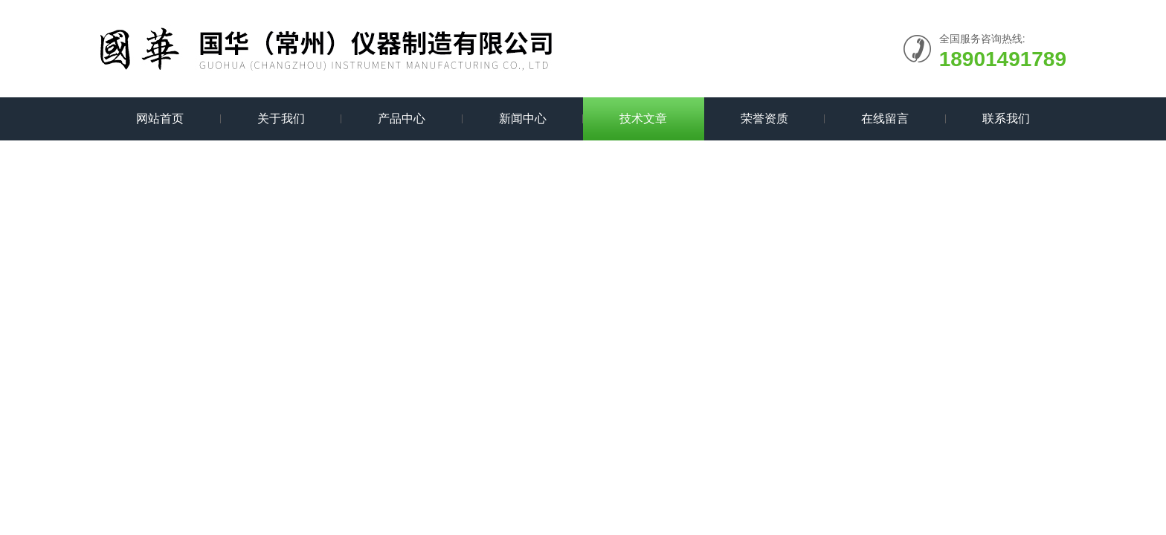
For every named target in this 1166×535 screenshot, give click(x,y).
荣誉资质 (764, 118)
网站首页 (160, 118)
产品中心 (401, 118)
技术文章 (643, 118)
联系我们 (1006, 118)
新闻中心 (523, 118)
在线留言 (885, 118)
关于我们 (281, 118)
